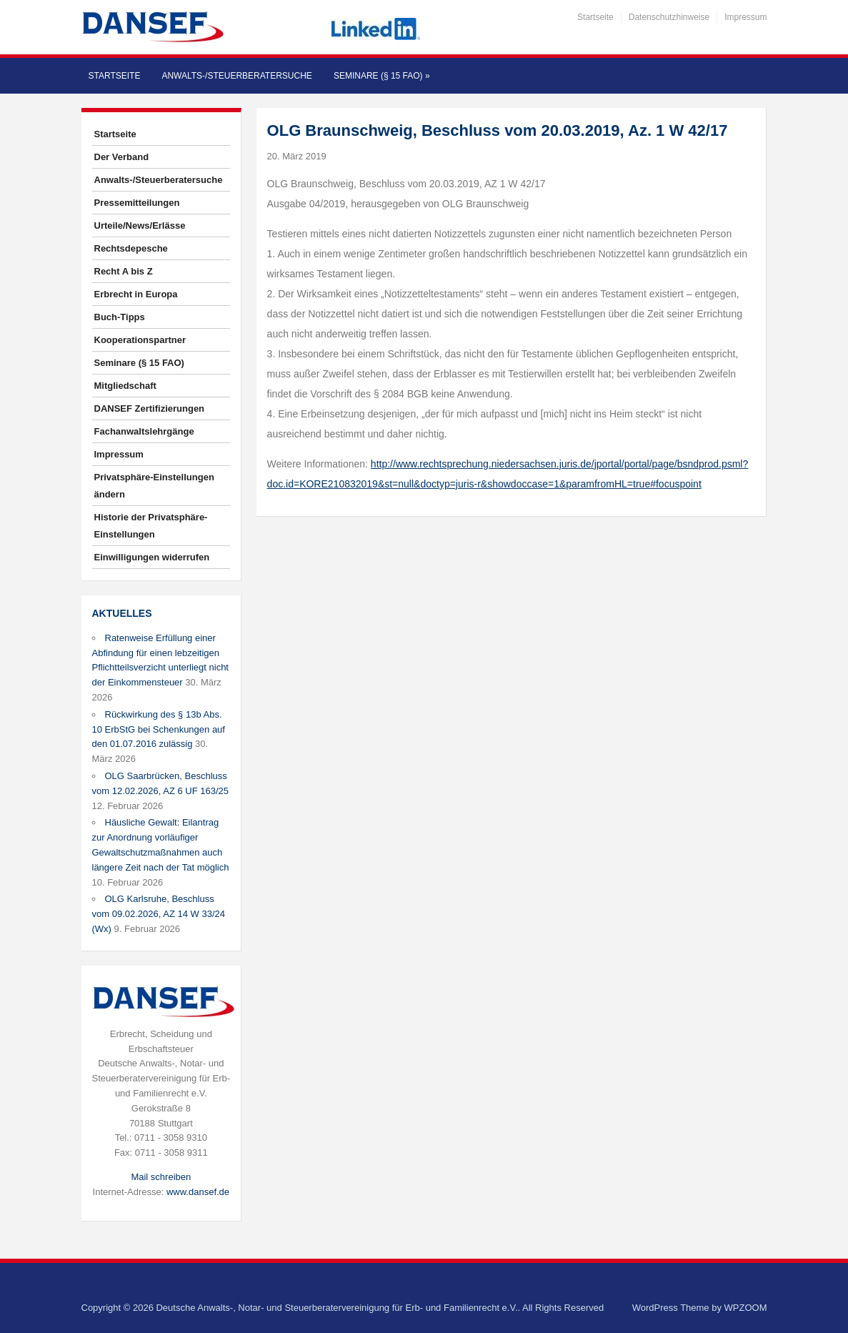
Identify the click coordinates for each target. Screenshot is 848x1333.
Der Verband (121, 157)
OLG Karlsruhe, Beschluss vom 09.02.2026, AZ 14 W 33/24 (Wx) (158, 913)
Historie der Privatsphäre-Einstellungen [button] (151, 526)
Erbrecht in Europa (136, 294)
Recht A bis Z (123, 271)
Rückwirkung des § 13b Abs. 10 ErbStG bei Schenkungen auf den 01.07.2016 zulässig (158, 729)
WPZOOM (745, 1307)
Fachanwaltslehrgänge (144, 431)
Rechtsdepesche (131, 248)
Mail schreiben (161, 1176)
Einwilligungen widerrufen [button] (152, 557)
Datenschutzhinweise (669, 17)
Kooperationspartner (140, 340)
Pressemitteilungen (137, 202)
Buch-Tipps (119, 317)
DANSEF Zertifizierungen (149, 408)
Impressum (745, 17)
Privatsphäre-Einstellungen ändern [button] (154, 486)
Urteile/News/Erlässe (140, 225)
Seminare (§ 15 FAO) (382, 76)
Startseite (595, 17)
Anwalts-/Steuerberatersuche (236, 76)
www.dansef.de (197, 1191)
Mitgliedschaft (125, 385)
